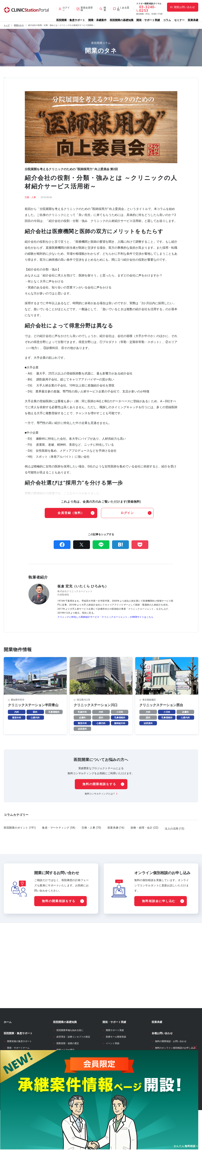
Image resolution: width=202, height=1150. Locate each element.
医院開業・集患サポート (70, 20)
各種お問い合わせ (162, 1052)
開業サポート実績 (115, 1049)
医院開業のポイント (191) (20, 827)
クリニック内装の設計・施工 (71, 1102)
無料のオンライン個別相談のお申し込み (175, 1066)
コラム (167, 20)
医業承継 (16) (116, 827)
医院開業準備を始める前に (69, 1049)
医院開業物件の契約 (66, 1095)
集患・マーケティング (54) (58, 827)
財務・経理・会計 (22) (144, 827)
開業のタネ (19, 25)
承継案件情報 (11, 1091)
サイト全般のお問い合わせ (168, 1073)
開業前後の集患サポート (19, 1060)
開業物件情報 (11, 1077)
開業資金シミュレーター (116, 1084)
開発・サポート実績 (148, 20)
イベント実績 (112, 1062)
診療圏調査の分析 (65, 1075)
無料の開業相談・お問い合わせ (170, 1060)
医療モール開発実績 (116, 1055)
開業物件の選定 (64, 1082)
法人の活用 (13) (174, 827)
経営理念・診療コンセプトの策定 (73, 1055)
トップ (7, 25)
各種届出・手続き (65, 1115)
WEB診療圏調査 (111, 1072)
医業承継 (193, 20)
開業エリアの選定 (65, 1069)
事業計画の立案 (64, 1088)
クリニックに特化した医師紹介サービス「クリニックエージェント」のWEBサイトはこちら (105, 617)
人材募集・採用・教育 (67, 1108)
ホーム (8, 1040)
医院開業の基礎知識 (121, 20)
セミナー (179, 20)
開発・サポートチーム (18, 1066)
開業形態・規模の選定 (67, 1062)
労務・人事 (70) (91, 827)
